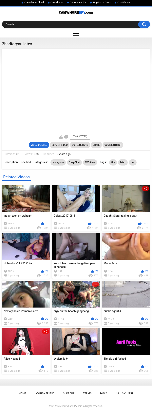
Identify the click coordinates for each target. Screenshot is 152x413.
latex (123, 162)
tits (113, 162)
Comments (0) (112, 145)
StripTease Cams (102, 2)
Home (22, 393)
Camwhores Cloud (34, 2)
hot (132, 162)
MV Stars (90, 162)
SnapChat (74, 162)
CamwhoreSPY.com (71, 406)
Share (96, 145)
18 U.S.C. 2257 (124, 393)
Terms (87, 393)
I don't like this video (66, 137)
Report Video (60, 145)
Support (68, 393)
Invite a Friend (44, 393)
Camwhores (56, 2)
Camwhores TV (78, 2)
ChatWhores (123, 2)
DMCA (103, 393)
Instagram (58, 162)
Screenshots (80, 145)
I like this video (61, 137)
